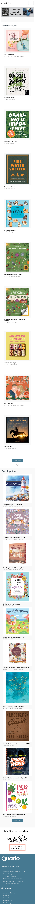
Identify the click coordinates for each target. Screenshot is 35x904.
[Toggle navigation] (31, 3)
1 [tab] (15, 20)
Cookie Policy (7, 882)
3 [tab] (17, 20)
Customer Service (9, 901)
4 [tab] (19, 20)
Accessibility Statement (11, 892)
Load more (18, 458)
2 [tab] (16, 20)
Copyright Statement (10, 884)
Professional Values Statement (13, 887)
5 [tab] (20, 20)
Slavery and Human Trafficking (13, 889)
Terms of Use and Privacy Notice (14, 879)
